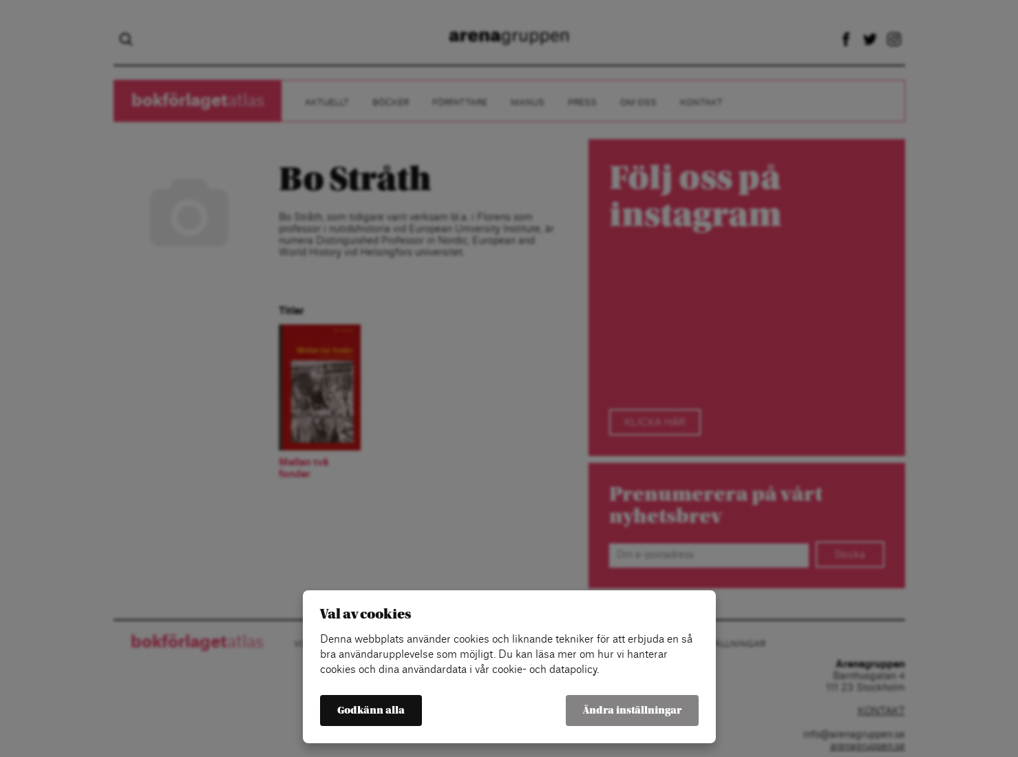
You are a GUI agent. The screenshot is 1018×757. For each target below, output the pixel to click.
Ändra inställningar (632, 710)
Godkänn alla (371, 710)
